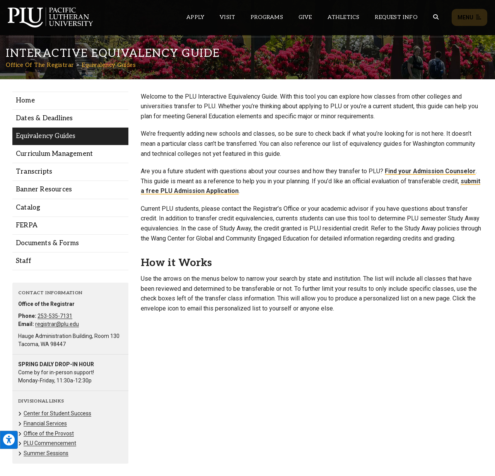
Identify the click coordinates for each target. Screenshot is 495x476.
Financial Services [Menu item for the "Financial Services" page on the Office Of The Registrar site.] (45, 423)
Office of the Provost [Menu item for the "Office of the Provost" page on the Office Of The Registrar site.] (49, 433)
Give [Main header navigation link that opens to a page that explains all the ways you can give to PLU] (305, 17)
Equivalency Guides (109, 64)
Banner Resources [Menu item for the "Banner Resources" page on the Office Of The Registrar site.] (44, 189)
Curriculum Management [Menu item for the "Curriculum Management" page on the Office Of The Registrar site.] (54, 154)
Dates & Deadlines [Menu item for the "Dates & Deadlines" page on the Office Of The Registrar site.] (44, 118)
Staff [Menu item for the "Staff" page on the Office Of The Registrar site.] (23, 261)
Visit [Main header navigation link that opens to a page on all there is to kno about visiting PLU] (227, 17)
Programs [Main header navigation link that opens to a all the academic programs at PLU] (267, 17)
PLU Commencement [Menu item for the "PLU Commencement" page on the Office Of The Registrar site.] (50, 443)
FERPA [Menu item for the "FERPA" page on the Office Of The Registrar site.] (27, 225)
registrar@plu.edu (57, 324)
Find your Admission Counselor (430, 171)
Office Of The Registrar (40, 64)
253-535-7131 (55, 316)
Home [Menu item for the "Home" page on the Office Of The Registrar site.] (25, 100)
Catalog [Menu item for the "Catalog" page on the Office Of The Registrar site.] (28, 208)
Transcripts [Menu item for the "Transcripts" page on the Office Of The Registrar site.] (34, 172)
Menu (469, 17)
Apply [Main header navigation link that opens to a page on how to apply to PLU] (195, 17)
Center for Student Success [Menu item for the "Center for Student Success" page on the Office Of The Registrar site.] (57, 413)
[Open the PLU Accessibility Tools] (9, 440)
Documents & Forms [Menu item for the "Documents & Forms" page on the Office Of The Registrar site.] (47, 243)
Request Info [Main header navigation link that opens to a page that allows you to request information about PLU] (396, 17)
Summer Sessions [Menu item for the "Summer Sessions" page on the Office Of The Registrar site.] (46, 453)
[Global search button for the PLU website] (436, 17)
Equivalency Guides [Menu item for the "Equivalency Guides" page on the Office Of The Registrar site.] (46, 136)
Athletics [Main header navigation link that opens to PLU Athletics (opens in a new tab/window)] (344, 17)
